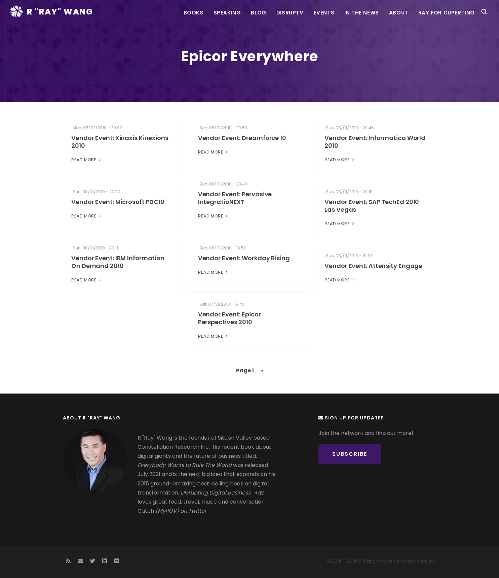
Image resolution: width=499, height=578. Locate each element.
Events (324, 12)
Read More (86, 160)
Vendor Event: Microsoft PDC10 (117, 202)
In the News (361, 12)
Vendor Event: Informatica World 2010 (374, 142)
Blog (258, 12)
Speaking (227, 12)
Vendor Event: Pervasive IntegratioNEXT (235, 198)
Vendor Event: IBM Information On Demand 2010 (117, 262)
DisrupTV (290, 12)
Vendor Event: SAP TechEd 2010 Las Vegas (371, 206)
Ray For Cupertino (446, 12)
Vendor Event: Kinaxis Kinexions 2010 (119, 142)
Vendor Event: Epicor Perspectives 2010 (229, 318)
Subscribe (349, 454)
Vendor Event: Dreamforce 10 (242, 138)
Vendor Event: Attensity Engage (373, 266)
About (398, 12)
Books (193, 12)
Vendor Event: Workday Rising (244, 258)
